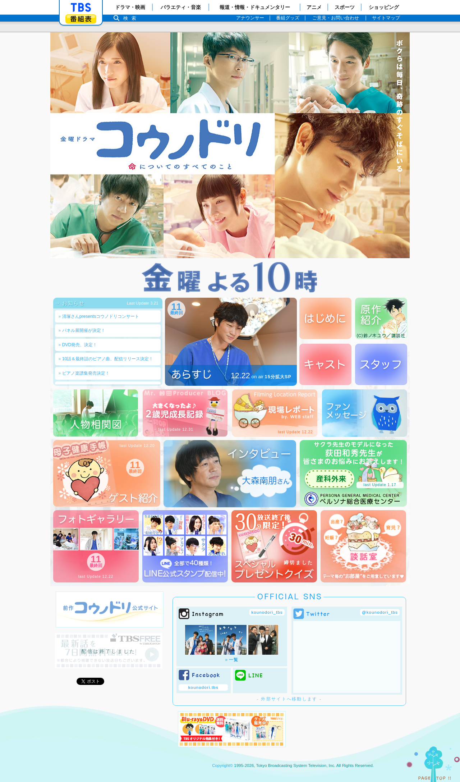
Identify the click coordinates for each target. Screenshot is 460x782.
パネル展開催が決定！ (82, 330)
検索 (131, 18)
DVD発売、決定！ (78, 344)
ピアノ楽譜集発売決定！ (84, 373)
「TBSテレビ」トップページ (81, 7)
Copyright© (222, 765)
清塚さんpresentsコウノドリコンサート (99, 316)
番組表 (80, 18)
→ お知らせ (72, 303)
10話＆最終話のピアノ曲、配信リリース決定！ (106, 358)
